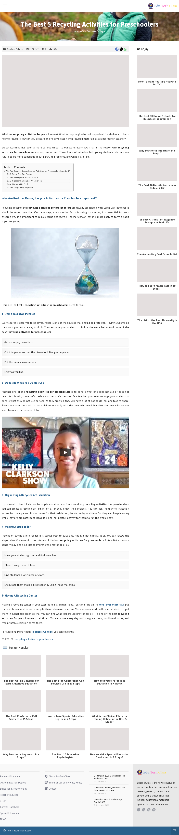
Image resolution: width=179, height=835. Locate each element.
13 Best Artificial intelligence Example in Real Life (157, 221)
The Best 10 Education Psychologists (65, 756)
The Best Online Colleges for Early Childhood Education (21, 682)
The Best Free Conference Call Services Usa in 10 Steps (65, 682)
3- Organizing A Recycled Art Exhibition (26, 181)
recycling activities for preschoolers (34, 639)
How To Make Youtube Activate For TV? (157, 83)
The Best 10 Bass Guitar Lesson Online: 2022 (157, 186)
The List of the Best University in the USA (157, 322)
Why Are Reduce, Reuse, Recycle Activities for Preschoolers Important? (38, 171)
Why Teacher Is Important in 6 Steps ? (21, 756)
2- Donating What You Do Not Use (24, 177)
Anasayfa (79, 31)
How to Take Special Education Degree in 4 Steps (65, 717)
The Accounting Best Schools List (157, 254)
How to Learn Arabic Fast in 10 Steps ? (157, 287)
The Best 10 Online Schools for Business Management (157, 117)
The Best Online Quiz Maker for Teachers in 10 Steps (109, 789)
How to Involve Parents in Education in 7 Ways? (109, 682)
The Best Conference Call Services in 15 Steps (21, 717)
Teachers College (95, 31)
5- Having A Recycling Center (22, 187)
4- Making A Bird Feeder (20, 184)
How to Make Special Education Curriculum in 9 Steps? (109, 756)
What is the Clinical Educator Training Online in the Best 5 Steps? (109, 719)
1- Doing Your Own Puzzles (21, 174)
